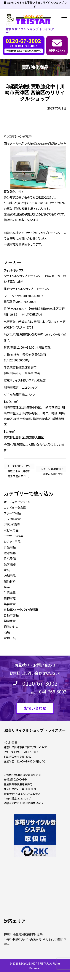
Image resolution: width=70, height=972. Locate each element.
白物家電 (10, 598)
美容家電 (10, 604)
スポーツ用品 (12, 513)
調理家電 (10, 621)
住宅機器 (10, 553)
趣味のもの (11, 626)
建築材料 (10, 581)
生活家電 (10, 592)
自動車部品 (11, 615)
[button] (63, 20)
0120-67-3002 (40, 683)
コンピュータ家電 (15, 507)
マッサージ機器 (13, 536)
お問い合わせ (57, 50)
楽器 (7, 587)
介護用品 (10, 547)
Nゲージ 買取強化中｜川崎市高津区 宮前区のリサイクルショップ (52, 469)
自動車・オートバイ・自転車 (21, 609)
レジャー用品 (12, 541)
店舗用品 (10, 575)
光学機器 (10, 564)
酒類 (7, 632)
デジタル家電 (12, 519)
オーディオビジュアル (17, 502)
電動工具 (10, 638)
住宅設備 (10, 558)
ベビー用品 (11, 530)
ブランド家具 (12, 524)
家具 (7, 570)
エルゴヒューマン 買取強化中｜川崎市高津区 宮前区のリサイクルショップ (19, 466)
